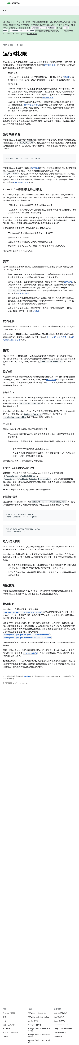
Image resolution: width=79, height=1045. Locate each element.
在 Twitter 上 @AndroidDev (38, 1017)
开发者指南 (51, 379)
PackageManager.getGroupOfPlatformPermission (26, 635)
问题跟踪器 (58, 1036)
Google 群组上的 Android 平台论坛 (39, 1030)
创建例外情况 (47, 97)
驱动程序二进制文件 (10, 1032)
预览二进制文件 (9, 1025)
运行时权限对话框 (31, 105)
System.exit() (30, 653)
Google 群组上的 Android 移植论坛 (39, 1041)
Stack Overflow (60, 1032)
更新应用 (68, 282)
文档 (5, 10)
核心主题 (20, 45)
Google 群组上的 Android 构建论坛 (39, 1035)
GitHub (5, 1036)
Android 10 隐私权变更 (56, 337)
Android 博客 (33, 1021)
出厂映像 (6, 1029)
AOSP (5, 45)
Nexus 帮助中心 (60, 1021)
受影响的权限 (49, 65)
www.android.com (61, 1025)
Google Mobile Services (63, 1029)
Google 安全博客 (34, 1025)
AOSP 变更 (32, 33)
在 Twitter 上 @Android (37, 1013)
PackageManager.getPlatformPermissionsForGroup (27, 637)
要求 (4, 1017)
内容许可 (26, 676)
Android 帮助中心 (60, 1013)
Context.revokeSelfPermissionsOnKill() (23, 612)
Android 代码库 (9, 1013)
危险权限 (66, 77)
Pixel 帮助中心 (59, 1017)
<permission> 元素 (21, 182)
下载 (4, 1021)
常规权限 (35, 168)
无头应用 (36, 311)
